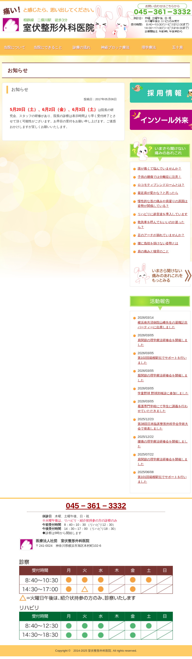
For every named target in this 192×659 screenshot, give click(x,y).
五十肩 (177, 47)
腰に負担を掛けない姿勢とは (158, 243)
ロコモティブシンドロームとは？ (161, 185)
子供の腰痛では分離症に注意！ (159, 177)
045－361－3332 (96, 505)
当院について (14, 47)
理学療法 (149, 47)
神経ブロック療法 (115, 47)
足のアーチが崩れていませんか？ (161, 235)
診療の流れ (81, 47)
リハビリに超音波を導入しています (163, 214)
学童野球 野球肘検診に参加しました (163, 393)
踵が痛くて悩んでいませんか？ (159, 168)
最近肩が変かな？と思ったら (158, 193)
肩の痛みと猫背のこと (153, 251)
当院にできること (48, 47)
